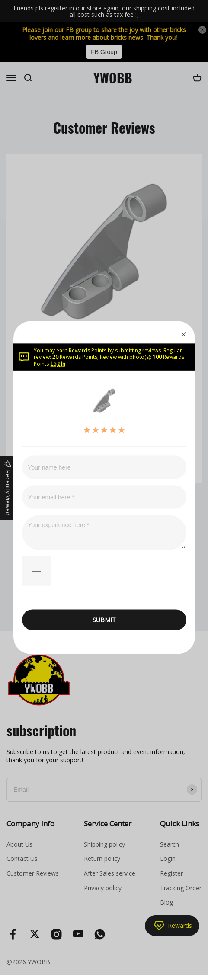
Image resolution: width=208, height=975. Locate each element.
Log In (58, 363)
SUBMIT (104, 620)
